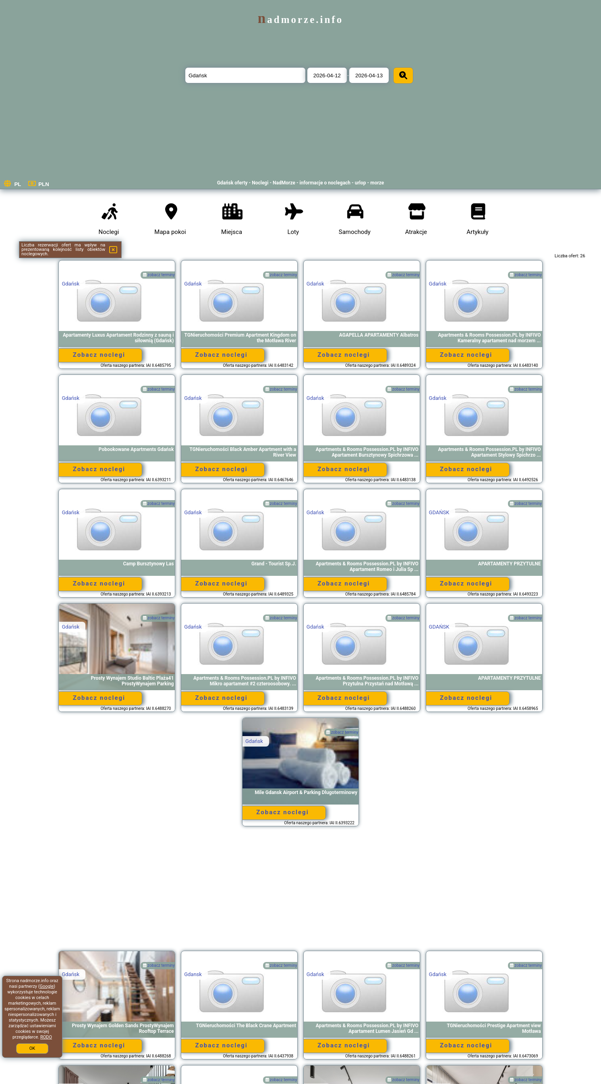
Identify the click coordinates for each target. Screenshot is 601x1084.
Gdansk (193, 974)
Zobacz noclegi (99, 354)
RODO (46, 1037)
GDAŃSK (439, 512)
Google (47, 986)
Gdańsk (70, 284)
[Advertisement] (300, 892)
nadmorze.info (300, 19)
